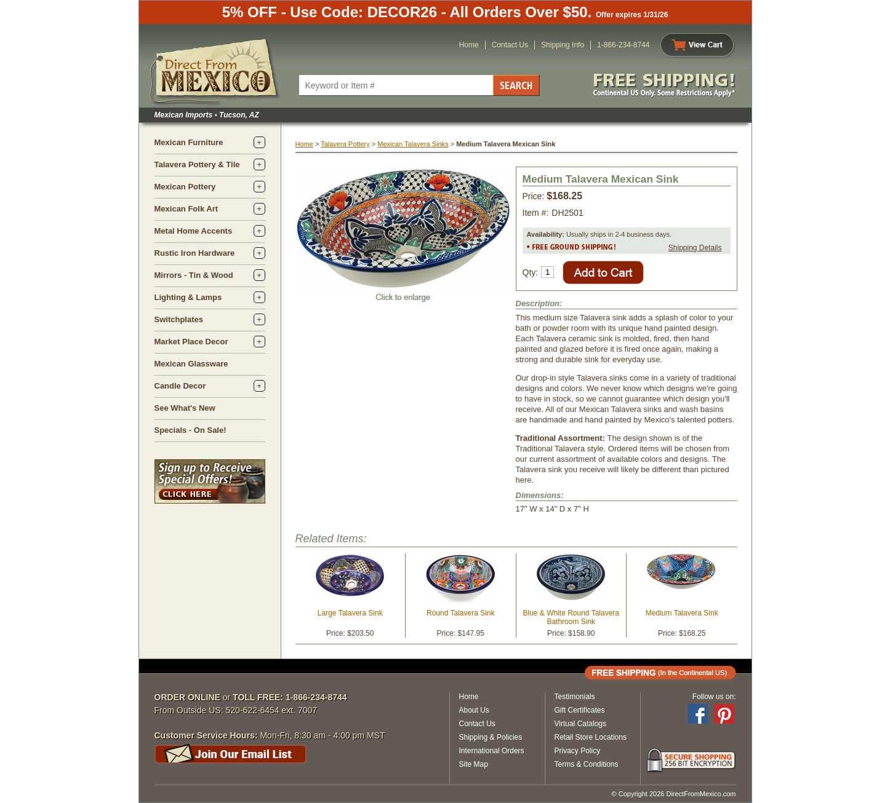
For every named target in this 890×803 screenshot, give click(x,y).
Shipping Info (562, 45)
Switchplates (178, 319)
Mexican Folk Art (186, 208)
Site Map (473, 764)
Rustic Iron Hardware (194, 253)
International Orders (491, 750)
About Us (474, 710)
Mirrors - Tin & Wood (193, 275)
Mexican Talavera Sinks (412, 144)
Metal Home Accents (193, 230)
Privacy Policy (578, 750)
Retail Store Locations (591, 737)
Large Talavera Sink (350, 613)
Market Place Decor (191, 341)
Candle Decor (180, 385)
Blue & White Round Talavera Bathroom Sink (571, 617)
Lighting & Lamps (188, 297)
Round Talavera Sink (461, 613)
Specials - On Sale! (190, 430)
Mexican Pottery (185, 186)
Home (469, 45)
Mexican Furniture (188, 142)
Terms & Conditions (587, 764)
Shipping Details (695, 247)
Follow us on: (714, 696)
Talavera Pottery (345, 144)
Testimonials (575, 696)
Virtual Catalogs (581, 723)
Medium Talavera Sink (682, 613)
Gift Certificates (580, 710)
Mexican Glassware (191, 363)
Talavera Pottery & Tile (197, 164)
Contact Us (510, 45)
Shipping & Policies (491, 737)
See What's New (184, 408)
